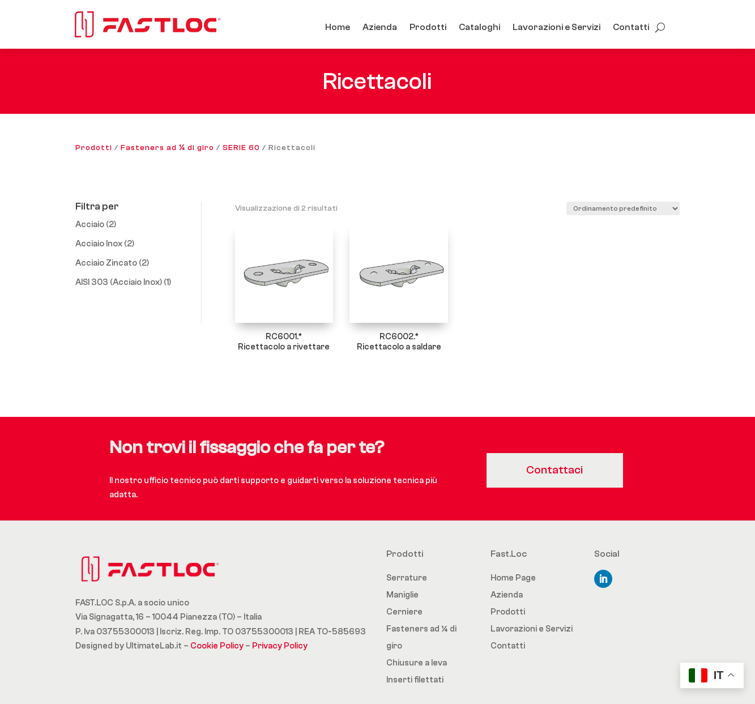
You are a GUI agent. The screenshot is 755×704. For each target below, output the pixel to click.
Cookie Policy (217, 646)
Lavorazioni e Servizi (556, 27)
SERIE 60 (241, 147)
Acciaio (89, 224)
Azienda (379, 27)
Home (337, 27)
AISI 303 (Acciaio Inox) (118, 282)
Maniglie (402, 595)
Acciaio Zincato (106, 263)
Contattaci (557, 469)
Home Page (513, 578)
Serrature (406, 578)
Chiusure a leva (416, 663)
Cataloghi (479, 27)
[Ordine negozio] (623, 208)
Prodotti (428, 27)
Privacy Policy (280, 646)
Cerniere (404, 612)
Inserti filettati (414, 680)
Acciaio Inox (98, 244)
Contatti (631, 27)
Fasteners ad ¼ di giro (167, 147)
